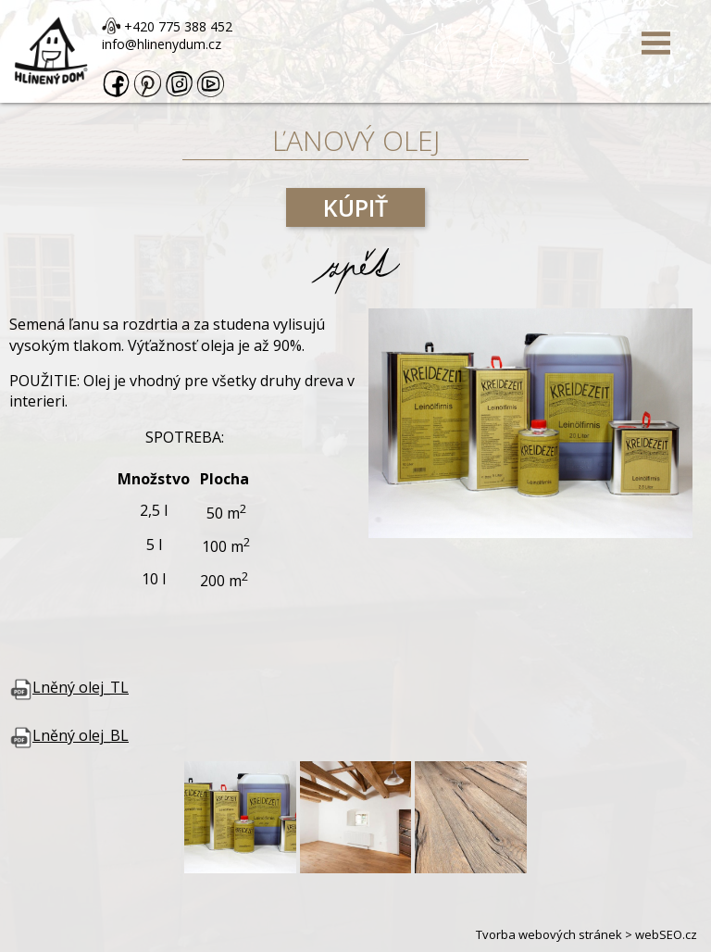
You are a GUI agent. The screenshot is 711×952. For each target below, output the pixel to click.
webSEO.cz (666, 934)
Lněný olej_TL (69, 687)
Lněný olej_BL (69, 735)
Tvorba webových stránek (549, 934)
